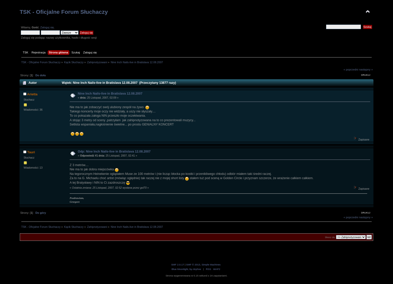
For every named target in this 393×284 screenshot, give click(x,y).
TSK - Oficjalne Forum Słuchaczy (64, 12)
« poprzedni (351, 69)
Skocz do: (330, 237)
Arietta (32, 94)
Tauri (31, 152)
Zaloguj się (47, 27)
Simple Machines (211, 264)
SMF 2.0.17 (177, 264)
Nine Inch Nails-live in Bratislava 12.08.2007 (110, 93)
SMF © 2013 (193, 264)
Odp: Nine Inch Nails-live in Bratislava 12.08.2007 (114, 151)
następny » (366, 69)
